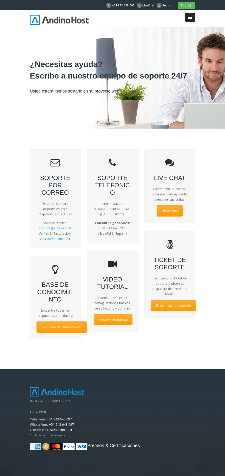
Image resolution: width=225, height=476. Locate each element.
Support (168, 5)
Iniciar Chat (169, 211)
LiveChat (148, 5)
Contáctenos (38, 435)
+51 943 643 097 (123, 5)
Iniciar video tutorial (113, 320)
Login (186, 5)
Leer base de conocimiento (61, 327)
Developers (57, 435)
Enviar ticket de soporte (173, 305)
